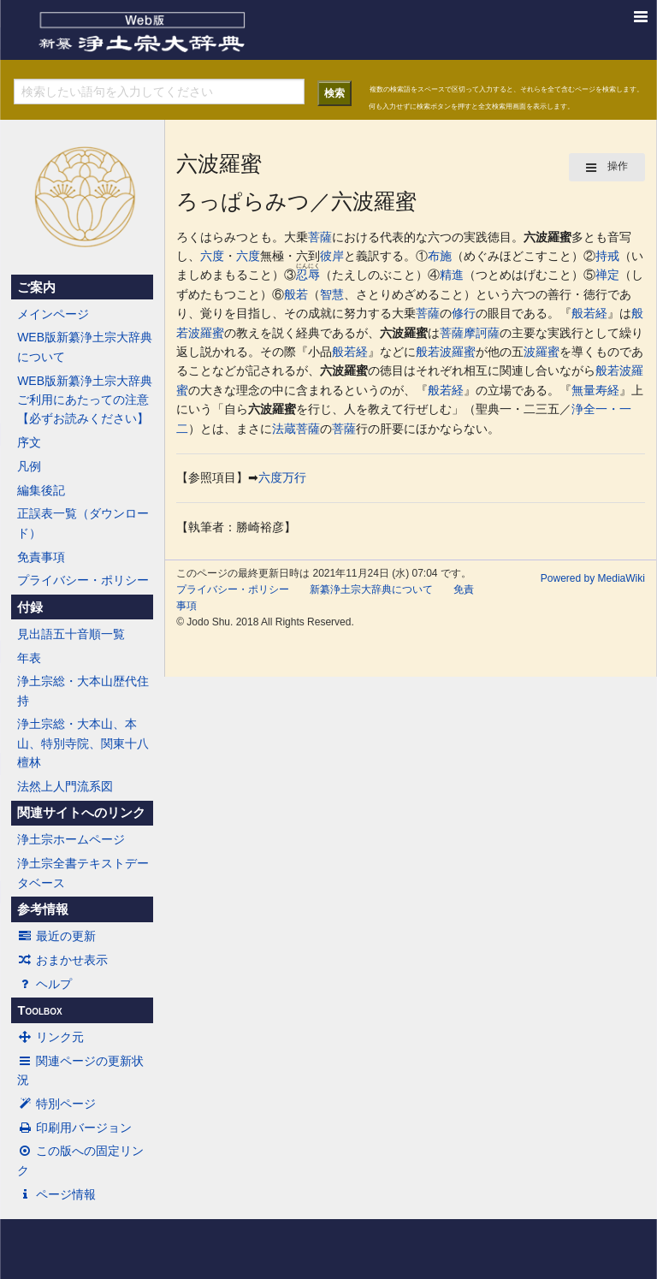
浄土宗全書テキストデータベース (83, 872)
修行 (464, 313)
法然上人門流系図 (65, 786)
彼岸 (332, 256)
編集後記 (41, 490)
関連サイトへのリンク (81, 813)
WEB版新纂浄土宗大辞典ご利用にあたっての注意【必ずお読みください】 (84, 400)
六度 (212, 256)
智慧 (332, 294)
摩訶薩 (482, 333)
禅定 (607, 274)
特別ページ (56, 1103)
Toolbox (39, 1010)
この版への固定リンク (80, 1160)
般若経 (589, 313)
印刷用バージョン (74, 1127)
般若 (296, 294)
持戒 (607, 256)
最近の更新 (56, 936)
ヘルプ (44, 984)
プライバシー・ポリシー (83, 580)
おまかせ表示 (62, 960)
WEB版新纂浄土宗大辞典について (84, 346)
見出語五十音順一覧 (71, 634)
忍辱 (308, 274)
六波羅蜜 (547, 237)
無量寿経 (595, 390)
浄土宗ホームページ (71, 839)
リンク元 (50, 1037)
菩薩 (320, 237)
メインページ (53, 314)
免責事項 (41, 557)
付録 (30, 607)
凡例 (29, 466)
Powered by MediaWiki (593, 578)
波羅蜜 (206, 333)
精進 (452, 274)
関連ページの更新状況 (80, 1070)
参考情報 (42, 909)
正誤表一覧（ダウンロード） (83, 522)
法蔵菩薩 (296, 428)
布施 (440, 256)
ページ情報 (56, 1194)
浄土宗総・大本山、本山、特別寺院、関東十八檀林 (83, 743)
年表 (29, 658)
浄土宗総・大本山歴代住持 (83, 690)
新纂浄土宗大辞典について (371, 589)
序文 (29, 442)
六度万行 (282, 477)
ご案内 (36, 287)
